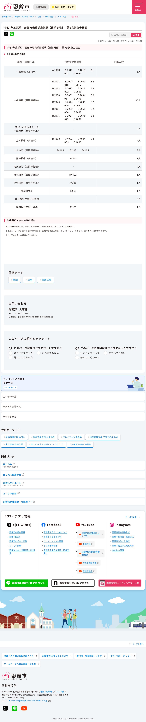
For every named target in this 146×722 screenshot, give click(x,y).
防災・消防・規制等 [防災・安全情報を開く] (63, 7)
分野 (39, 17)
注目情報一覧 (9, 396)
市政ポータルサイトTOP (24, 17)
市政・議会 (49, 17)
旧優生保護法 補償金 (81, 444)
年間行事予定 (9, 416)
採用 (30, 279)
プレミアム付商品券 (72, 437)
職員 (15, 279)
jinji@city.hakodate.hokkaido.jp (35, 316)
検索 (137, 34)
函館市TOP (6, 17)
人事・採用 (62, 17)
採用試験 (46, 279)
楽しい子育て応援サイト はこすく (47, 444)
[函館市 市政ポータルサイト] (17, 7)
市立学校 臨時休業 (14, 444)
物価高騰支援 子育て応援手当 (104, 437)
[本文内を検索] (126, 35)
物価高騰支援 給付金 (15, 437)
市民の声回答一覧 (12, 406)
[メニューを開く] (139, 7)
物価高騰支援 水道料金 (44, 437)
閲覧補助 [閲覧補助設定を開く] (41, 7)
